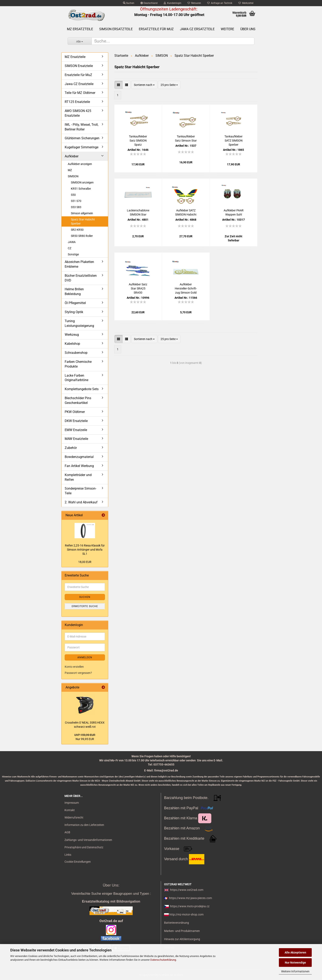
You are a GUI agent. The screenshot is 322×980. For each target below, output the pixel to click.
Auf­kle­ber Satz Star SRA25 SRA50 (138, 288)
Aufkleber (71, 156)
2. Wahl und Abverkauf (81, 502)
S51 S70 (76, 201)
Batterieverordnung (176, 922)
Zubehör (71, 448)
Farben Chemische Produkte (78, 364)
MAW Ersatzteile (76, 439)
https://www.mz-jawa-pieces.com (190, 898)
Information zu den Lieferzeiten (84, 825)
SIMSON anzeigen (82, 182)
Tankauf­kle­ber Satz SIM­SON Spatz (138, 140)
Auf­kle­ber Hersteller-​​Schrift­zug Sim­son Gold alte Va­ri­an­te (186, 289)
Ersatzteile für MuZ (156, 29)
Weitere (227, 29)
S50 (73, 194)
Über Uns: (111, 885)
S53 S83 (76, 207)
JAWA (72, 242)
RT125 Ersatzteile (77, 102)
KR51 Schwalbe (81, 188)
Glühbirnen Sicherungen (82, 138)
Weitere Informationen (295, 971)
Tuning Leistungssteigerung (79, 323)
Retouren (194, 3)
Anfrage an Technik (219, 3)
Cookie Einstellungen (77, 861)
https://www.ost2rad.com (186, 889)
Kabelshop (72, 344)
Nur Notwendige (295, 962)
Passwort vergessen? (78, 672)
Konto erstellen (74, 666)
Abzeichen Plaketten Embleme (79, 264)
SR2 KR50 (77, 229)
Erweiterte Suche (85, 606)
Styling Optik (74, 312)
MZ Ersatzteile (80, 29)
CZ (69, 248)
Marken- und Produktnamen (182, 931)
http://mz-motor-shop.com (186, 914)
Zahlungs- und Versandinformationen (88, 840)
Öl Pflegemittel (75, 303)
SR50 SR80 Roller (82, 236)
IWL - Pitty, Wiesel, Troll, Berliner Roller (81, 127)
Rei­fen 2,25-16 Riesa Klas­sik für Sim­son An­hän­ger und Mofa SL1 (85, 549)
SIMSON (73, 176)
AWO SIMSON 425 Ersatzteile (78, 113)
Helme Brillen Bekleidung (74, 291)
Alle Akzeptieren (295, 952)
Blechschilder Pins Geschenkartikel (78, 400)
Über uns (247, 29)
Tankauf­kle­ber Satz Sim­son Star (186, 138)
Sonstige (73, 254)
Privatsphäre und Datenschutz (83, 847)
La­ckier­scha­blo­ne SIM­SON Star (138, 212)
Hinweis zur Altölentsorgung (182, 939)
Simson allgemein (82, 213)
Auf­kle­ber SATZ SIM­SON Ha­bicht (186, 212)
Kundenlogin (172, 3)
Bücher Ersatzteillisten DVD (81, 278)
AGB (67, 832)
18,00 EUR (84, 562)
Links (67, 854)
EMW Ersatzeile (76, 430)
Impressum (71, 802)
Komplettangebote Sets (82, 389)
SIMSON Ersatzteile (116, 29)
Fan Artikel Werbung (79, 466)
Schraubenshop (76, 353)
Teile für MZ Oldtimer (80, 93)
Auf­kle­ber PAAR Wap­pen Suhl (234, 212)
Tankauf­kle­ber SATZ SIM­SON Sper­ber (233, 140)
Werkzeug (72, 335)
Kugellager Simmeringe (81, 147)
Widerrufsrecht (73, 817)
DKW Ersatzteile (76, 421)
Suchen (128, 3)
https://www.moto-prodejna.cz (189, 906)
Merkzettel (245, 3)
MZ (70, 170)
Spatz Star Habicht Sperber (83, 221)
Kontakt (69, 810)
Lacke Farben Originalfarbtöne (76, 378)
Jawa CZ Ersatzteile (197, 29)
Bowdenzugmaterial (79, 457)
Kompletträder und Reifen (78, 477)
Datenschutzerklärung (163, 959)
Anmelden (84, 657)
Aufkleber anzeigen (80, 164)
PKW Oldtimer (75, 412)
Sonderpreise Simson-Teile (80, 491)
